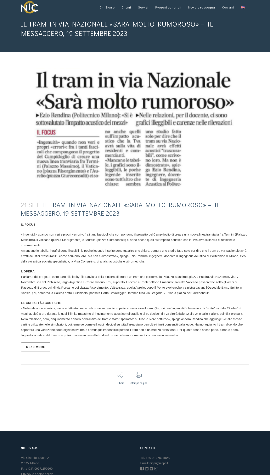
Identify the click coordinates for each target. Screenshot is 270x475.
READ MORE (35, 347)
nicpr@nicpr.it (159, 463)
